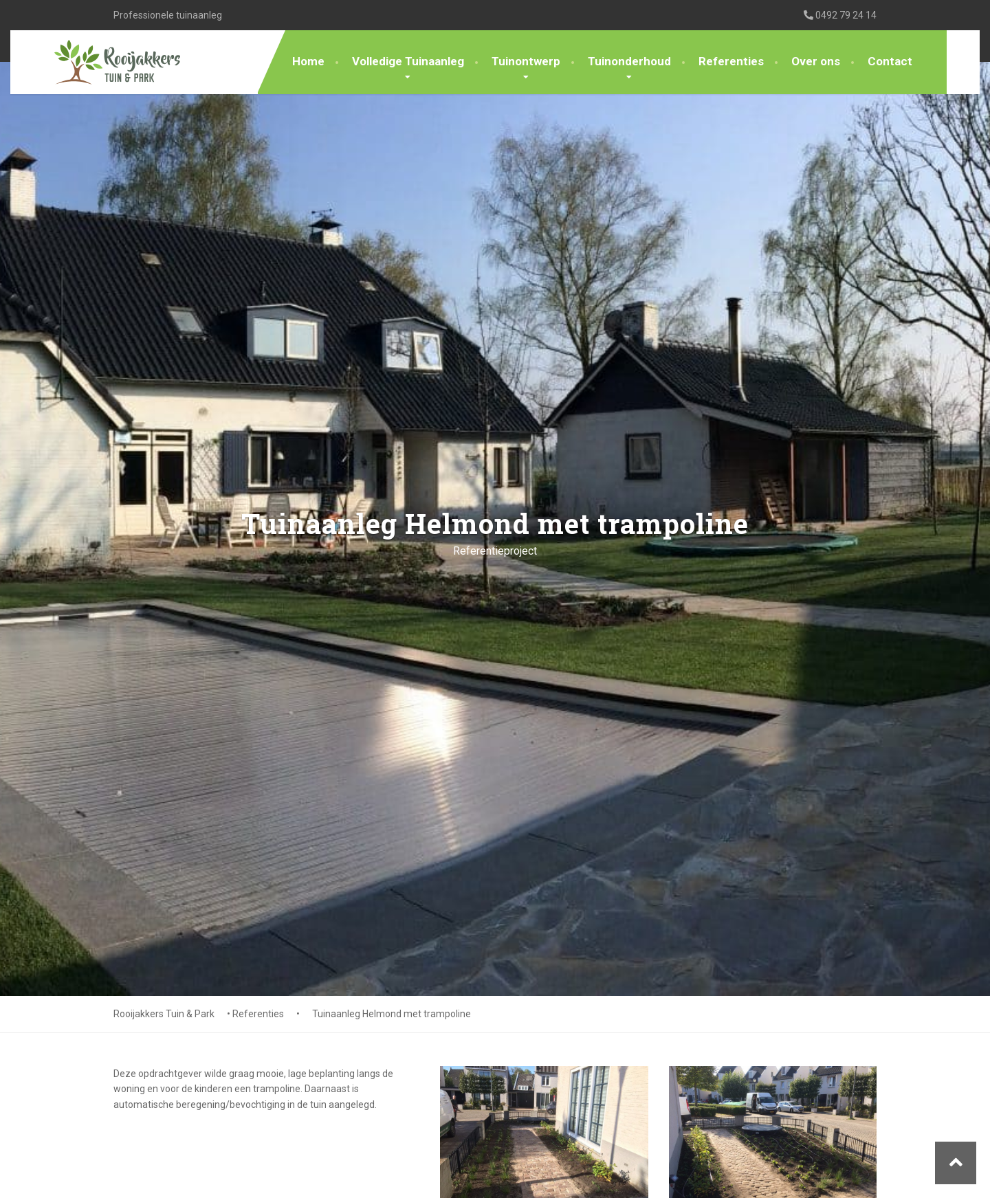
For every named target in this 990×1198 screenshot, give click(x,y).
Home (308, 61)
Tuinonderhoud (629, 61)
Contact (890, 61)
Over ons (815, 61)
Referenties (731, 61)
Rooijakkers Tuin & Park (163, 1013)
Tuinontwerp (526, 61)
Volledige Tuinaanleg (408, 61)
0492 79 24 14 (840, 15)
